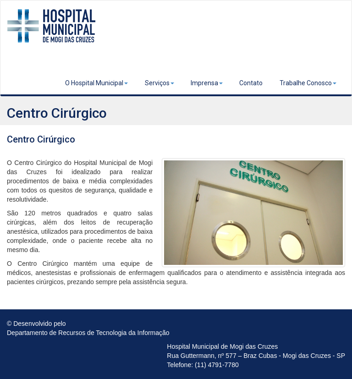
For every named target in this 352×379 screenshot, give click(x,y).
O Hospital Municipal (96, 83)
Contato (251, 83)
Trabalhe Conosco (308, 83)
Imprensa (207, 83)
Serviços (159, 83)
